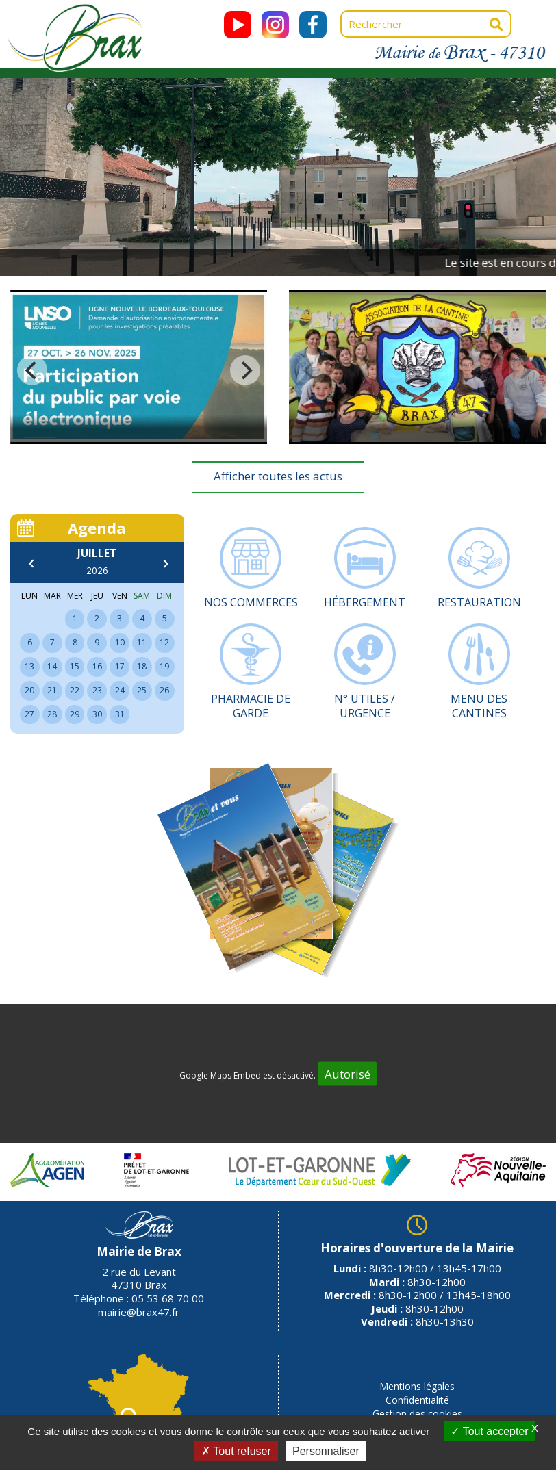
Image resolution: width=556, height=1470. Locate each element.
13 (29, 666)
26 (164, 690)
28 (52, 714)
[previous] (32, 370)
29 (74, 714)
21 (52, 690)
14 (52, 666)
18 (142, 666)
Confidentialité (417, 1399)
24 (120, 690)
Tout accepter (489, 1431)
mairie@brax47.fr (138, 1312)
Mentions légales (417, 1386)
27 (29, 714)
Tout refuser (236, 1451)
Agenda (97, 527)
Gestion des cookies (417, 1413)
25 (142, 690)
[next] (245, 370)
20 (29, 690)
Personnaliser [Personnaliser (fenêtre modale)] (325, 1451)
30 (97, 714)
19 (164, 666)
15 (74, 666)
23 (97, 690)
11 (142, 642)
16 (97, 666)
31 (120, 714)
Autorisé (347, 1073)
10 (120, 642)
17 (120, 666)
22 (74, 690)
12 (164, 642)
